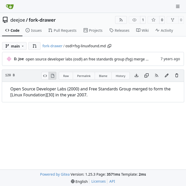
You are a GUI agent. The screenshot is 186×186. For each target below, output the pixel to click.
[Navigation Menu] (178, 6)
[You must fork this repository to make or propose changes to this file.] (167, 75)
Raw (66, 76)
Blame (103, 76)
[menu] (79, 181)
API (112, 181)
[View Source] (45, 76)
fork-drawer (42, 19)
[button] (34, 46)
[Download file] (136, 75)
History (120, 76)
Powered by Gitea (55, 174)
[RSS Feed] (121, 20)
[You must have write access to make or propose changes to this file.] (177, 75)
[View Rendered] (52, 76)
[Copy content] (146, 75)
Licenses (98, 181)
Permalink (84, 76)
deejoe (17, 19)
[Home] (10, 6)
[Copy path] (109, 46)
